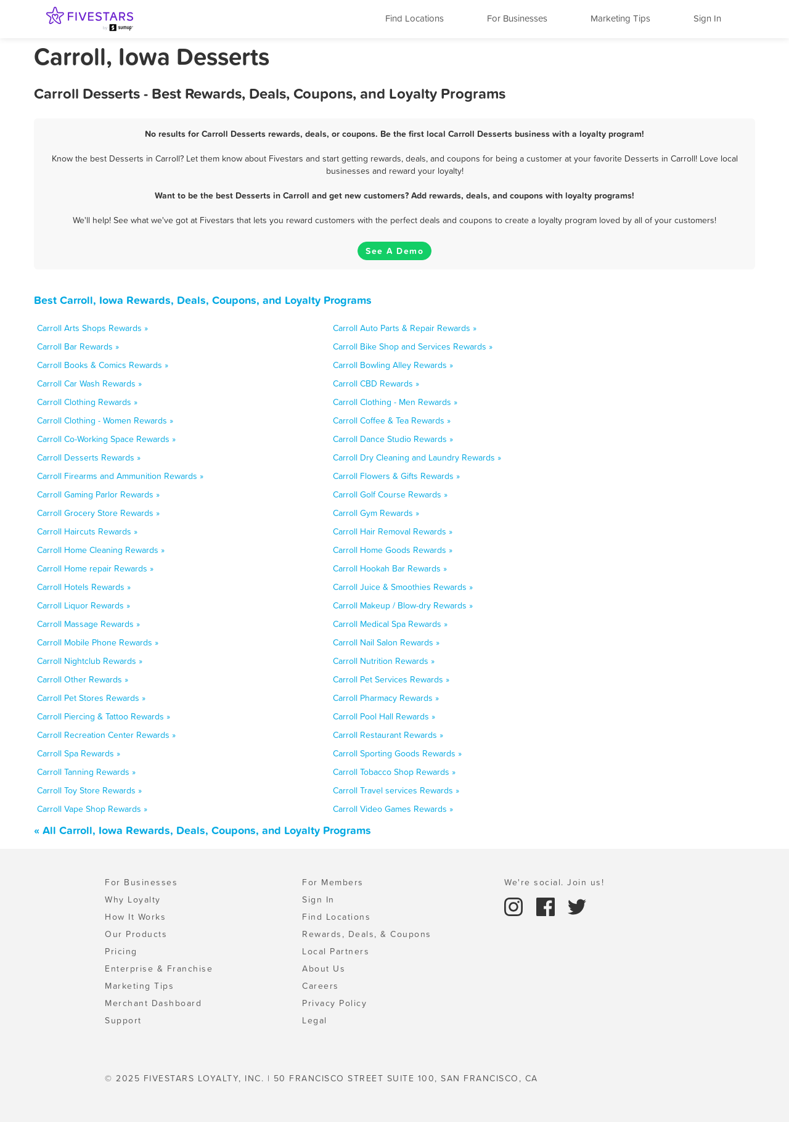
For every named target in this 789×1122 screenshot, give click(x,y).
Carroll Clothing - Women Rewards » (105, 420)
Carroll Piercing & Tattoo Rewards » (103, 716)
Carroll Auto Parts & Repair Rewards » (404, 328)
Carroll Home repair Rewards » (95, 568)
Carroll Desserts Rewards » (89, 457)
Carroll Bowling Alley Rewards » (393, 365)
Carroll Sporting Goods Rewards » (397, 753)
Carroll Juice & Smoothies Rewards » (403, 587)
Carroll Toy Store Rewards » (89, 790)
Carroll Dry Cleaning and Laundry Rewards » (417, 457)
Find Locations (414, 18)
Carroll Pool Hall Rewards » (384, 716)
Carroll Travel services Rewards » (396, 790)
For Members (333, 882)
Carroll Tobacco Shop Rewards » (394, 772)
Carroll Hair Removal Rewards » (392, 531)
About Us (323, 968)
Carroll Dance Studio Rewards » (393, 439)
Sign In (707, 18)
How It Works (135, 917)
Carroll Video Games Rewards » (393, 809)
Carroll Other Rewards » (82, 679)
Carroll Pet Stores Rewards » (91, 698)
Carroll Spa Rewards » (78, 753)
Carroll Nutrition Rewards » (384, 661)
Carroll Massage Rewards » (88, 624)
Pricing (121, 951)
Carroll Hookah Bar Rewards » (390, 568)
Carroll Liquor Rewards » (83, 605)
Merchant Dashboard (153, 1003)
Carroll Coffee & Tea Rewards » (392, 420)
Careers (320, 986)
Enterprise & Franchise (159, 968)
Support (123, 1020)
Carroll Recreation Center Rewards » (106, 735)
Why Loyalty (133, 899)
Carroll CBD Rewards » (376, 383)
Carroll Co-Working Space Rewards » (106, 439)
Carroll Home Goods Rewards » (392, 550)
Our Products (136, 934)
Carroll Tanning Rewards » (86, 772)
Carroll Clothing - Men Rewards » (395, 402)
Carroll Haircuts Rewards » (87, 531)
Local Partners (335, 951)
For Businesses (517, 18)
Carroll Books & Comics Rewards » (102, 365)
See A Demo (394, 251)
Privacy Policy (334, 1003)
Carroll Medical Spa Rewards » (390, 624)
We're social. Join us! (554, 882)
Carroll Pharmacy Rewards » (386, 698)
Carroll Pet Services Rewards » (391, 679)
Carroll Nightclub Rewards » (89, 661)
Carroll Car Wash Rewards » (89, 383)
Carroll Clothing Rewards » (87, 402)
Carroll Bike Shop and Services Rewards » (413, 346)
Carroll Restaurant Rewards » (388, 735)
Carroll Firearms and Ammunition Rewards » (120, 476)
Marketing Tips (620, 18)
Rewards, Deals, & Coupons (366, 934)
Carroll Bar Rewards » (78, 346)
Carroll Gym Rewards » (376, 513)
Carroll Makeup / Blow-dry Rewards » (403, 605)
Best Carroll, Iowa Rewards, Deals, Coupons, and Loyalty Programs (203, 300)
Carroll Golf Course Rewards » (390, 494)
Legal (314, 1020)
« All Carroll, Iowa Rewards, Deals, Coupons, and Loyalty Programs (202, 830)
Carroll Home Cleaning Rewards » (101, 550)
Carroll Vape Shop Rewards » (92, 809)
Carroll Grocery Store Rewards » (98, 513)
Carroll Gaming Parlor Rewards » (98, 494)
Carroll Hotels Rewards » (84, 587)
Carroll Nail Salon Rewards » (386, 642)
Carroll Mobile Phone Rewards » (97, 642)
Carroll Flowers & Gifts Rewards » (396, 476)
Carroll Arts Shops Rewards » (92, 328)
